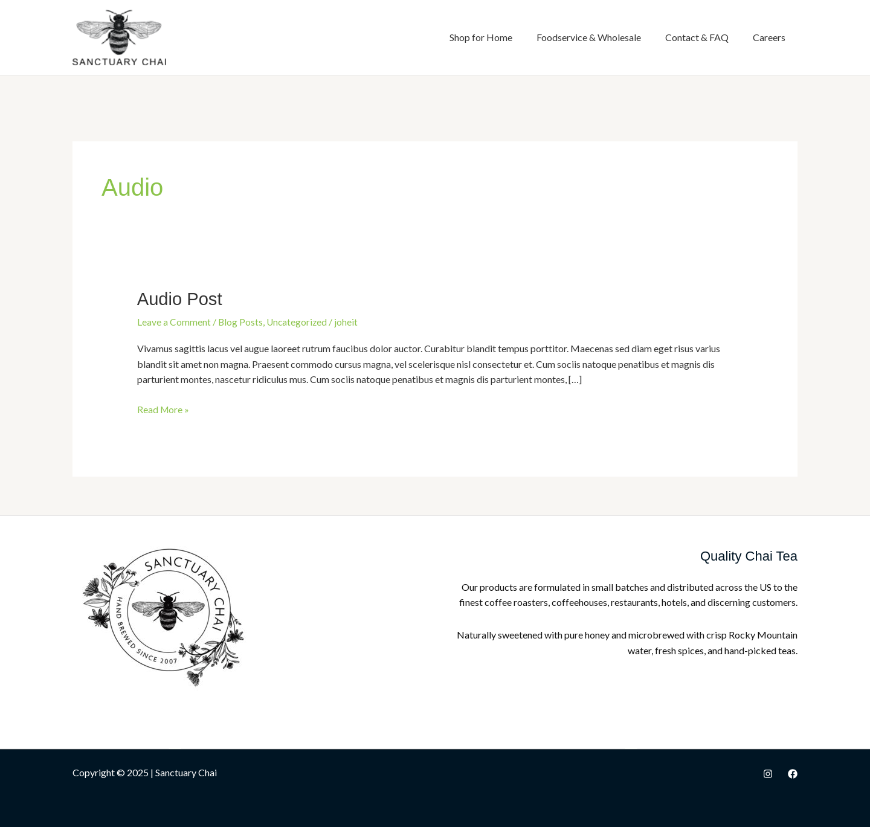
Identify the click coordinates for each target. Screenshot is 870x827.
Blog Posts (240, 321)
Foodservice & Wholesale (588, 37)
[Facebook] (793, 772)
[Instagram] (768, 772)
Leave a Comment (174, 321)
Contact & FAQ (697, 37)
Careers (769, 37)
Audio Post (181, 299)
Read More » (163, 407)
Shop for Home (481, 37)
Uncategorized (298, 321)
